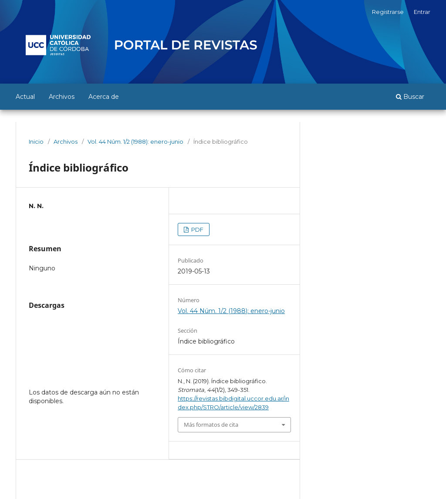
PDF (196, 229)
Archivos (61, 97)
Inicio (36, 141)
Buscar (410, 97)
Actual (25, 97)
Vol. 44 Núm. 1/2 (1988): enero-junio (135, 141)
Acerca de (103, 97)
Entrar (422, 11)
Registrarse (388, 11)
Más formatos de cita (211, 424)
